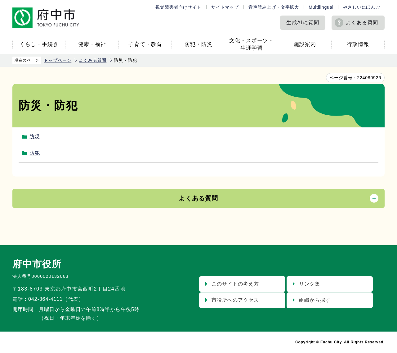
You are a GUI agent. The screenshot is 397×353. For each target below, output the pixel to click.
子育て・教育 (145, 44)
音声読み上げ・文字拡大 (273, 7)
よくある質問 (362, 22)
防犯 (34, 153)
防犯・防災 (198, 44)
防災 (34, 136)
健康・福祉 (92, 44)
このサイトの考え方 (235, 284)
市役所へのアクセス (235, 300)
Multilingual (321, 7)
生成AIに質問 (302, 22)
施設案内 (305, 44)
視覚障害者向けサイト (178, 7)
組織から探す (315, 300)
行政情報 (358, 44)
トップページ (57, 60)
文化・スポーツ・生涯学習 (251, 44)
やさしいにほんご (361, 7)
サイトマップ (225, 7)
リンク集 (309, 284)
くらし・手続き (39, 44)
